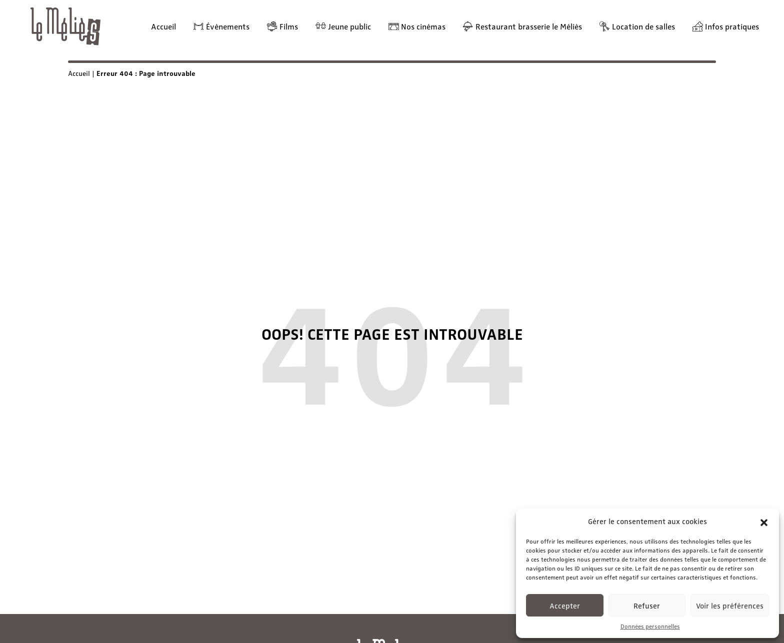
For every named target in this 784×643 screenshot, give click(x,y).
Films (289, 26)
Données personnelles (650, 626)
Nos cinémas (423, 26)
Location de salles (643, 26)
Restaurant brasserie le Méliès (529, 26)
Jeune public (349, 26)
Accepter (565, 606)
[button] (764, 521)
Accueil (163, 26)
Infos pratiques (732, 26)
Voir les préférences (730, 606)
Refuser (647, 606)
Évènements (228, 26)
